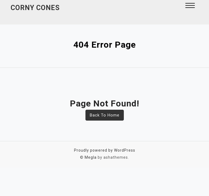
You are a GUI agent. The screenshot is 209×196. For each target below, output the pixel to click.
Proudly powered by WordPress (104, 150)
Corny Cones (35, 8)
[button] (190, 6)
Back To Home (104, 115)
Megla (91, 157)
